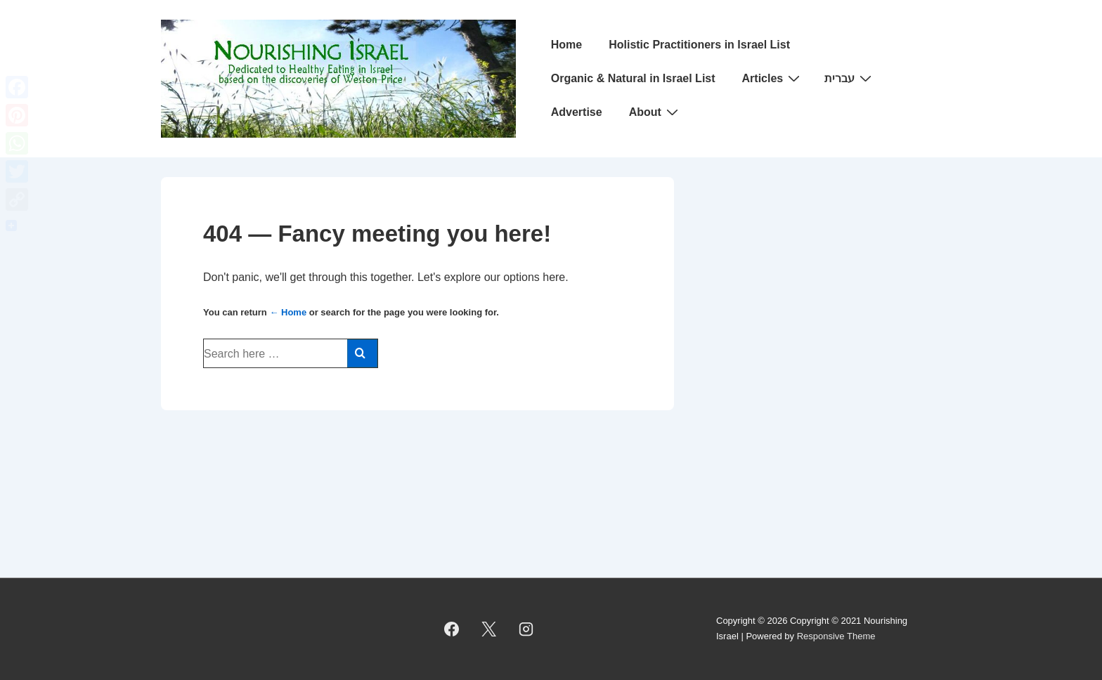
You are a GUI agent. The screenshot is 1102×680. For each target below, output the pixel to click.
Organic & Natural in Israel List (633, 78)
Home (566, 45)
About (655, 112)
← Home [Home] (287, 312)
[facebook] (452, 628)
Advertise (576, 112)
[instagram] (526, 628)
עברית (849, 78)
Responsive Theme (836, 636)
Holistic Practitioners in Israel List (699, 45)
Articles (773, 78)
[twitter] (489, 628)
